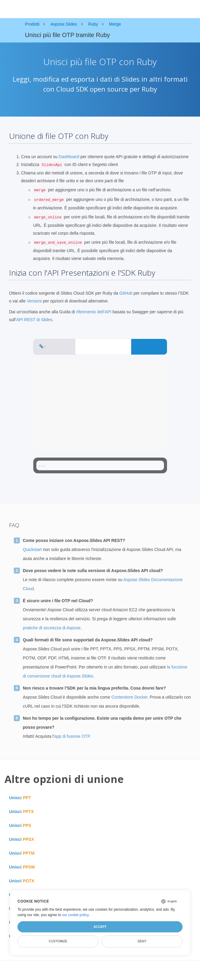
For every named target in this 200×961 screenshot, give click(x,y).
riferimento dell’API (93, 311)
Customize (58, 941)
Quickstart (32, 549)
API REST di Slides (34, 319)
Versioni (34, 301)
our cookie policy (75, 915)
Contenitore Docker (129, 697)
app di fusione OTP (72, 736)
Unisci (20, 797)
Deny (142, 941)
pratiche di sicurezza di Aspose (51, 627)
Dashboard (69, 156)
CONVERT (149, 346)
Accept (99, 926)
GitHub (125, 293)
